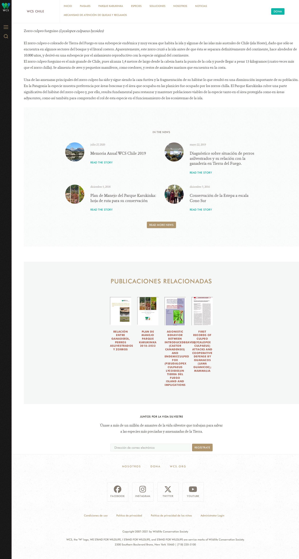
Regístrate (202, 447)
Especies (136, 5)
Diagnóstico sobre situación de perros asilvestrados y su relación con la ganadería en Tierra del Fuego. (222, 158)
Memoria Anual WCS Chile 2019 (118, 153)
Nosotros (180, 5)
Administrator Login (212, 515)
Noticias (201, 5)
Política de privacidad (129, 515)
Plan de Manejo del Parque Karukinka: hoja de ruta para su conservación (123, 198)
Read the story (101, 162)
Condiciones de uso (96, 515)
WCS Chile (35, 11)
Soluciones (157, 5)
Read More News (161, 224)
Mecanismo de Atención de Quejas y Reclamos (95, 14)
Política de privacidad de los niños (171, 515)
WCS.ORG (178, 466)
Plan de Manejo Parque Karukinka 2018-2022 (148, 338)
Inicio (68, 5)
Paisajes (85, 5)
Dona (278, 11)
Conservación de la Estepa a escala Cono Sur (219, 198)
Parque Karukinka (110, 5)
